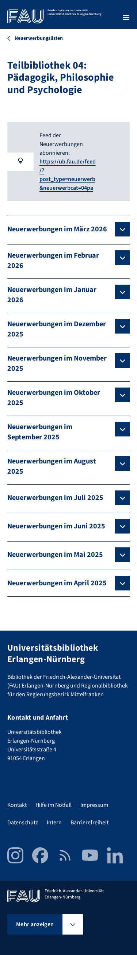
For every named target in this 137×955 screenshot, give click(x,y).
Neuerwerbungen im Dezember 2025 (56, 329)
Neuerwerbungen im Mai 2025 (55, 555)
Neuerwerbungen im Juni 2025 (56, 526)
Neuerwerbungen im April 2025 (57, 583)
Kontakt (17, 805)
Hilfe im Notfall (53, 805)
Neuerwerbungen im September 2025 (39, 432)
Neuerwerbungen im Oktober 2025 (53, 398)
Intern (54, 823)
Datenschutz (22, 823)
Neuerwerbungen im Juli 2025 (55, 498)
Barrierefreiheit (90, 823)
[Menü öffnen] (126, 17)
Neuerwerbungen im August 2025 (51, 466)
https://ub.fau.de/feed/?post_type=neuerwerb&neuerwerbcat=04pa (67, 175)
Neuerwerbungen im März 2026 (57, 229)
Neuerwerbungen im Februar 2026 (53, 260)
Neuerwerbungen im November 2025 (57, 363)
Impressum (94, 805)
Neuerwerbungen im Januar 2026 (51, 295)
